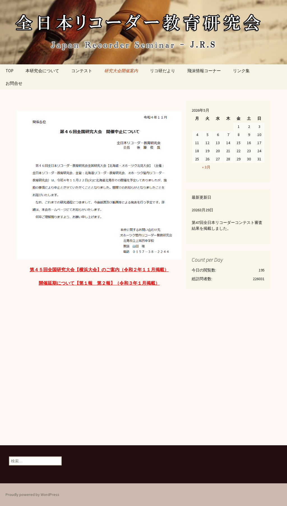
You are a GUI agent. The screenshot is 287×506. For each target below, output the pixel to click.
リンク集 (241, 70)
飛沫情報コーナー (204, 70)
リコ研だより (162, 70)
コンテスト (81, 70)
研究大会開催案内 (121, 70)
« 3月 (206, 167)
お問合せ (14, 83)
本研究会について (42, 70)
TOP (9, 70)
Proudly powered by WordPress (32, 494)
